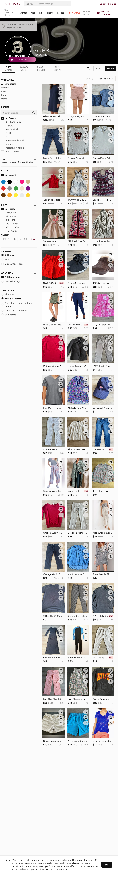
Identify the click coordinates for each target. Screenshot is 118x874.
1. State (7, 125)
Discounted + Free (12, 263)
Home (50, 12)
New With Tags (10, 281)
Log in (103, 3)
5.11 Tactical (9, 129)
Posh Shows (74, 12)
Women (24, 12)
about (99, 68)
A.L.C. (6, 133)
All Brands (8, 118)
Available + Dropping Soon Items (16, 304)
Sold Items (8, 314)
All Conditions (10, 277)
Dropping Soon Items (14, 310)
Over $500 (9, 231)
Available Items (11, 298)
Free (5, 259)
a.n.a (6, 136)
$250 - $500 (10, 227)
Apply (34, 239)
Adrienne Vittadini (12, 147)
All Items (7, 255)
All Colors (8, 175)
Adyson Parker (10, 151)
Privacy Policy (61, 869)
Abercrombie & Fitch (14, 140)
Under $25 (8, 212)
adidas (7, 144)
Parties (60, 12)
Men (33, 12)
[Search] (51, 3)
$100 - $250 (10, 223)
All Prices (8, 209)
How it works (86, 12)
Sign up (112, 3)
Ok (106, 864)
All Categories (8, 84)
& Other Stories (11, 122)
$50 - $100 (9, 220)
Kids (41, 12)
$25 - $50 (8, 216)
